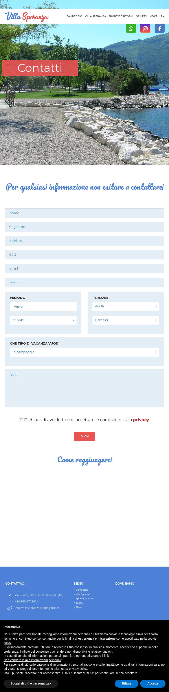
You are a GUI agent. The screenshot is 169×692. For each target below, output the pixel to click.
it (162, 16)
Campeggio (74, 16)
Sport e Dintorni (121, 16)
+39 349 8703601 (26, 601)
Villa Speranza (95, 16)
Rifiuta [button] (127, 683)
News (153, 16)
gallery (141, 16)
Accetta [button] (152, 683)
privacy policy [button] (78, 668)
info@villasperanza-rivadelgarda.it (37, 608)
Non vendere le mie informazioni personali (32, 660)
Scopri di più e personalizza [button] (31, 683)
